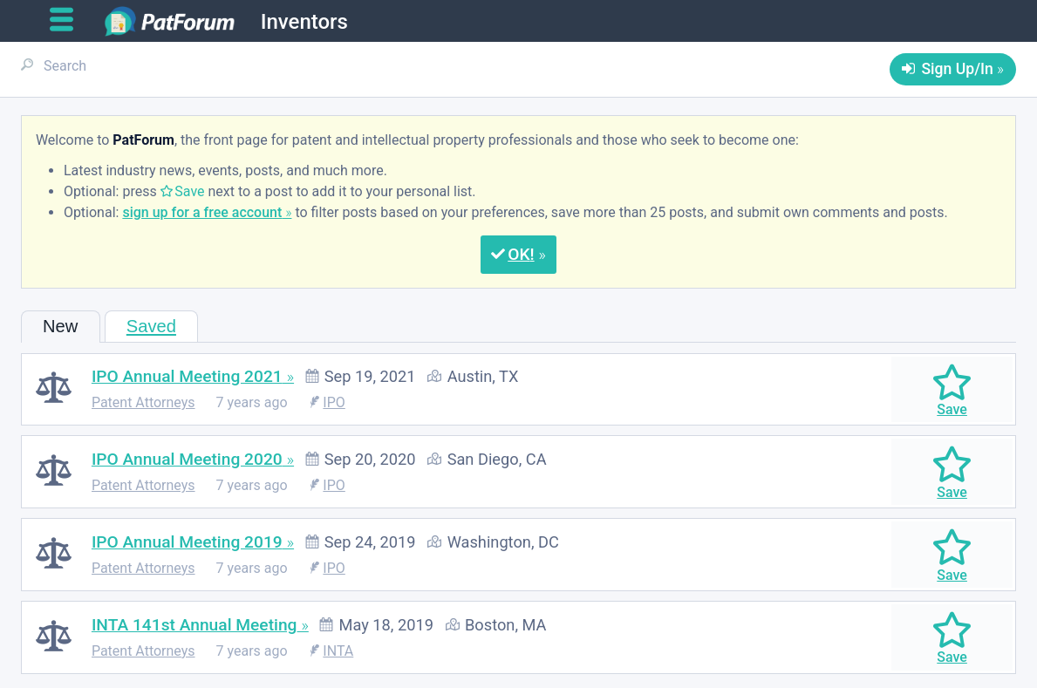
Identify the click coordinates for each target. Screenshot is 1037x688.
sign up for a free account (202, 212)
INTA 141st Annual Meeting (194, 625)
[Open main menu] (68, 20)
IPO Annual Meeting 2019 (187, 542)
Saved (151, 326)
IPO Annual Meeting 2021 (187, 376)
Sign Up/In (957, 69)
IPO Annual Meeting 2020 (187, 459)
